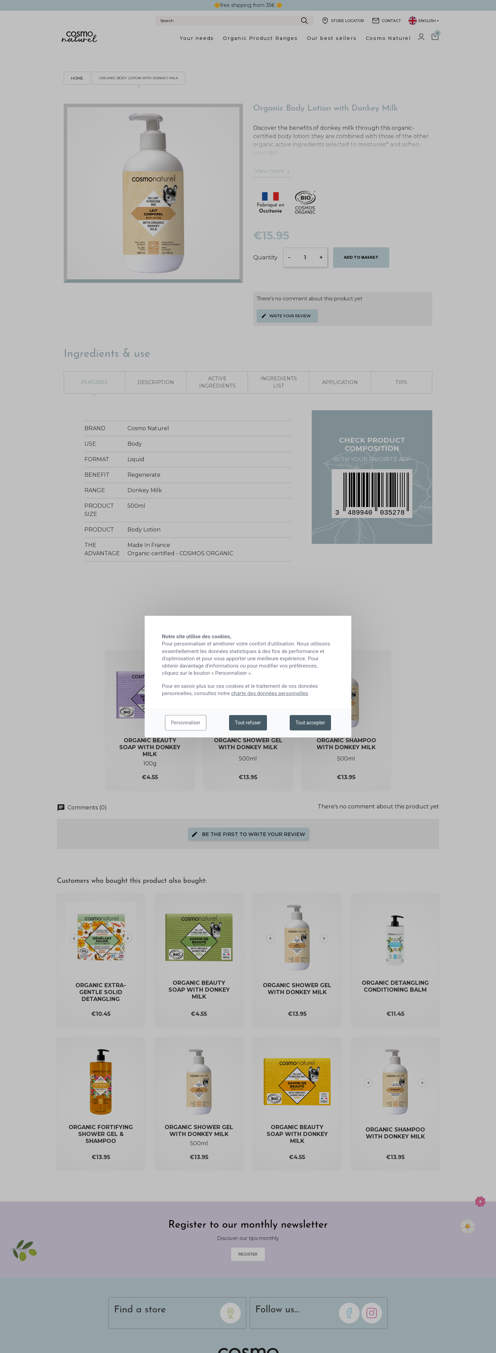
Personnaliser (185, 722)
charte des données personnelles (269, 693)
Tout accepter (310, 722)
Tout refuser (248, 722)
